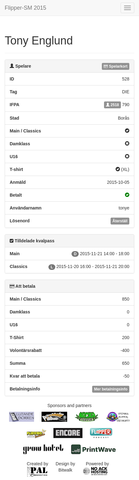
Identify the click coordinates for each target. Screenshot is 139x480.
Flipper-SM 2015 (25, 8)
